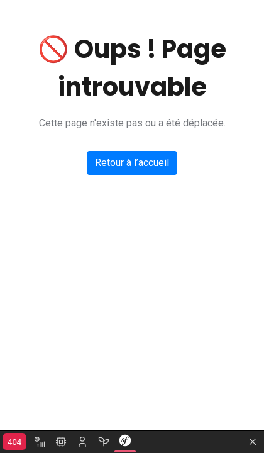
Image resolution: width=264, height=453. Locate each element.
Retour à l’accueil (132, 163)
